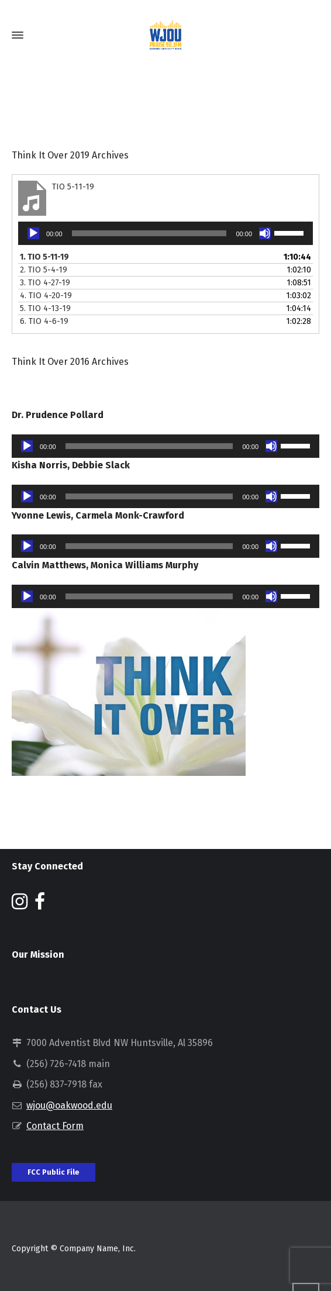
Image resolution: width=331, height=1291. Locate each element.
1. (44, 257)
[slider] (149, 233)
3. (45, 283)
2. (43, 270)
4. (46, 296)
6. (44, 321)
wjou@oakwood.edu (69, 1105)
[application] (165, 233)
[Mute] (265, 233)
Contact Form (55, 1125)
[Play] (33, 233)
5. (45, 308)
